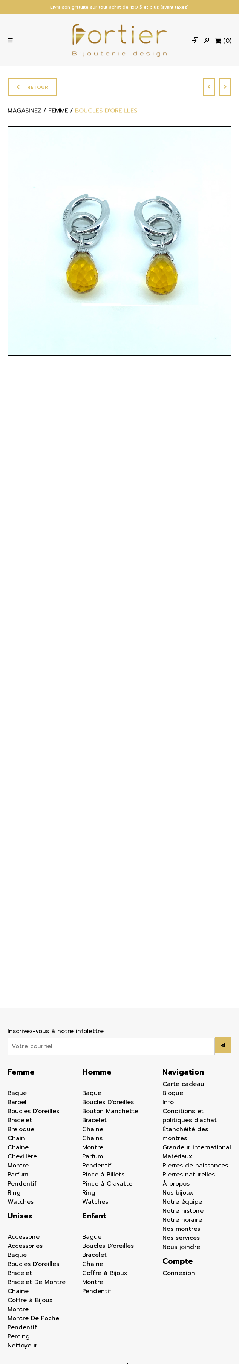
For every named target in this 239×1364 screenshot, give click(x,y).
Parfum (18, 1174)
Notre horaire (182, 1219)
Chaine (18, 1147)
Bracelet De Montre (37, 1282)
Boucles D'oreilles (33, 1111)
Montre (18, 1165)
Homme (96, 1072)
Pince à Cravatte (107, 1183)
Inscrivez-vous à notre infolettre (56, 1031)
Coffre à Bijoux (30, 1300)
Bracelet (20, 1120)
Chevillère (22, 1156)
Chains (92, 1138)
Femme (21, 1072)
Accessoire (24, 1236)
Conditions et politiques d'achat (189, 1116)
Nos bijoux (177, 1192)
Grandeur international (196, 1147)
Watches (21, 1201)
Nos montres (181, 1228)
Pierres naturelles (188, 1174)
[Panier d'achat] (223, 40)
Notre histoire (183, 1210)
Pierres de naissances (195, 1165)
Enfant (94, 1215)
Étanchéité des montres (185, 1134)
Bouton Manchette (110, 1111)
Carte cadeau (183, 1084)
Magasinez (24, 113)
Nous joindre (181, 1247)
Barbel (17, 1102)
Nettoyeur (22, 1345)
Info (168, 1102)
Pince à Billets (103, 1174)
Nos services (181, 1238)
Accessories (25, 1245)
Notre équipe (182, 1201)
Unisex (20, 1215)
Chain (16, 1138)
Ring (14, 1192)
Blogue (172, 1093)
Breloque (21, 1129)
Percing (19, 1336)
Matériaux (177, 1156)
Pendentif (22, 1183)
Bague (17, 1093)
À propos (176, 1183)
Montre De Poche (33, 1318)
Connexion (178, 1273)
